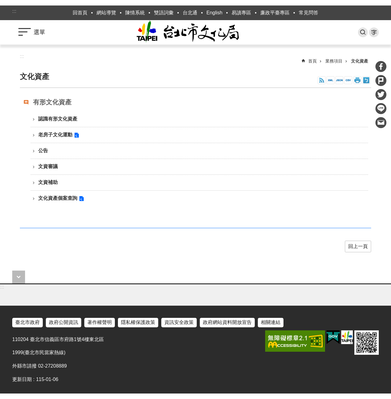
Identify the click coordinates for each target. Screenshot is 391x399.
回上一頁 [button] (358, 246)
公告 (43, 150)
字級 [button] (374, 32)
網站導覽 (106, 12)
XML (330, 80)
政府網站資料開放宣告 (227, 322)
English (214, 12)
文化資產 (359, 61)
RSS (322, 80)
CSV (348, 80)
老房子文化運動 (55, 134)
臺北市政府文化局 (195, 32)
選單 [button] (39, 32)
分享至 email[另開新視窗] (380, 122)
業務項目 (333, 61)
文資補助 (48, 182)
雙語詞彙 (164, 12)
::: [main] (22, 56)
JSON (339, 80)
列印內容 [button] (357, 80)
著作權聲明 (99, 322)
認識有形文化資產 (57, 118)
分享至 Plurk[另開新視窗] (380, 80)
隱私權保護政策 (138, 322)
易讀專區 (241, 12)
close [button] (18, 277)
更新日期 (22, 379)
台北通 (190, 12)
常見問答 (308, 12)
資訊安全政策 (179, 322)
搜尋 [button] (363, 32)
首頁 (312, 61)
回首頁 (80, 12)
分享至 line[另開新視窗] (380, 108)
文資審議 (48, 166)
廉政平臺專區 (275, 12)
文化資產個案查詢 (57, 198)
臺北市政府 (27, 322)
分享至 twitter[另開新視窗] (380, 94)
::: (14, 11)
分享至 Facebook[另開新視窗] (380, 66)
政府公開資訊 (63, 322)
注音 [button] (366, 80)
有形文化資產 (52, 102)
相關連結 (270, 322)
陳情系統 (135, 12)
